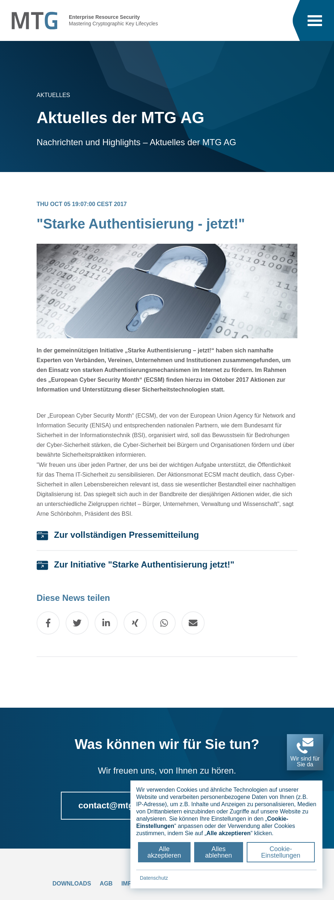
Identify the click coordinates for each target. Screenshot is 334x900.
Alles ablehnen (218, 852)
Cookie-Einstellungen (280, 852)
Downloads (72, 883)
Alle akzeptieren (164, 852)
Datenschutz (154, 878)
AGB (106, 883)
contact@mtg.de (112, 805)
